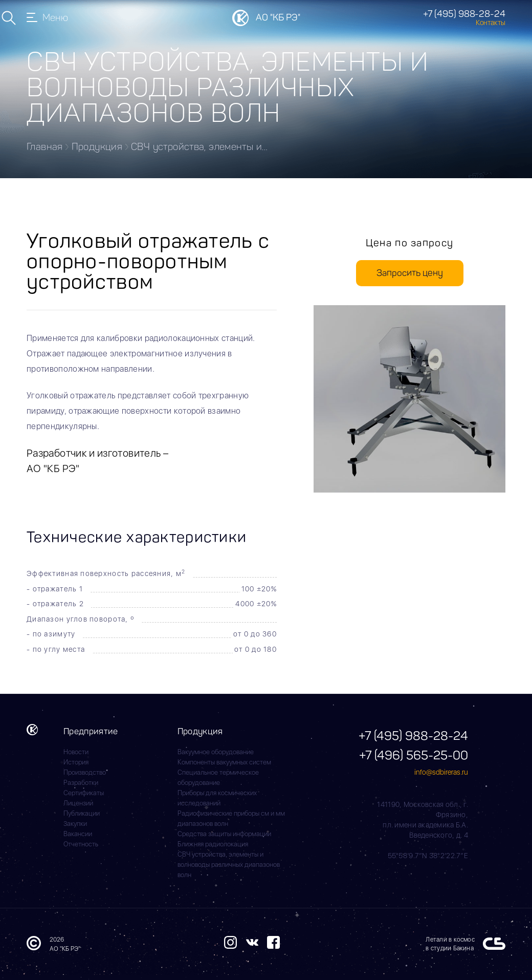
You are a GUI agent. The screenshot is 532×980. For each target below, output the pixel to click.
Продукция (97, 147)
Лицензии (78, 803)
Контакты (490, 22)
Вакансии (77, 834)
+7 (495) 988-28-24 (464, 13)
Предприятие (90, 731)
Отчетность (80, 844)
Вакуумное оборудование (216, 752)
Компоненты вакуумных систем (224, 762)
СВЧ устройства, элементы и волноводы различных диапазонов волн (229, 864)
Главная (45, 147)
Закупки (75, 823)
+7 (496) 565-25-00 (413, 755)
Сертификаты (83, 793)
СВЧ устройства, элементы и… (199, 147)
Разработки (80, 782)
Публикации (81, 813)
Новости (75, 752)
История (75, 762)
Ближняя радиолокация (213, 844)
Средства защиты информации (224, 834)
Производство (84, 772)
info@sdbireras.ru (441, 772)
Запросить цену (409, 273)
